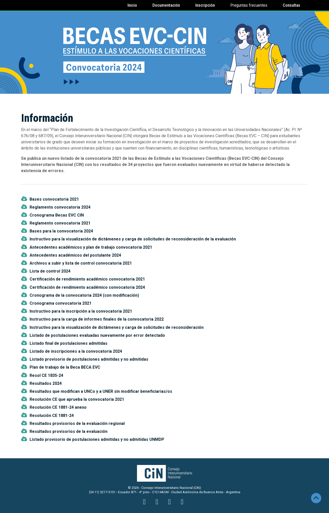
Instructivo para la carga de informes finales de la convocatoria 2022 (97, 319)
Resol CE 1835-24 (46, 375)
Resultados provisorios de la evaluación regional (77, 423)
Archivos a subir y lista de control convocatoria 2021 (81, 263)
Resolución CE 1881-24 (52, 415)
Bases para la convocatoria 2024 (61, 231)
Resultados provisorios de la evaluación (68, 431)
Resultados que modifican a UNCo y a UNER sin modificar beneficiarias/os (101, 391)
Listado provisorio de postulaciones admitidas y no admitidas (89, 359)
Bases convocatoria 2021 (54, 199)
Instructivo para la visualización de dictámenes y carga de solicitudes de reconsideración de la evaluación (133, 239)
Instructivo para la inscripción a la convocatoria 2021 (81, 311)
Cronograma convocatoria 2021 (61, 303)
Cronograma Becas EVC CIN (57, 215)
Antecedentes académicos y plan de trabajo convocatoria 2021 (91, 247)
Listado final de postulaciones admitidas (68, 343)
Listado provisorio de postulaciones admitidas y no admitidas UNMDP (97, 439)
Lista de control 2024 (50, 271)
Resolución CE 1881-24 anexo (58, 407)
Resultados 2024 (46, 383)
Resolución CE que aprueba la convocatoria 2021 (77, 399)
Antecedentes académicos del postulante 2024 (75, 255)
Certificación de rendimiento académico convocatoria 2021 (87, 279)
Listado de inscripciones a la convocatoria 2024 (76, 351)
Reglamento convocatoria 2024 (60, 207)
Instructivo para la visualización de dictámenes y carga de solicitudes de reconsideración (117, 327)
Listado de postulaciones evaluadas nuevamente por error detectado (97, 335)
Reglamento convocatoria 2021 (60, 223)
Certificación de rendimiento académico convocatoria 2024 (87, 287)
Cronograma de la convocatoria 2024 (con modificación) (84, 295)
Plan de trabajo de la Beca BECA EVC (65, 367)
